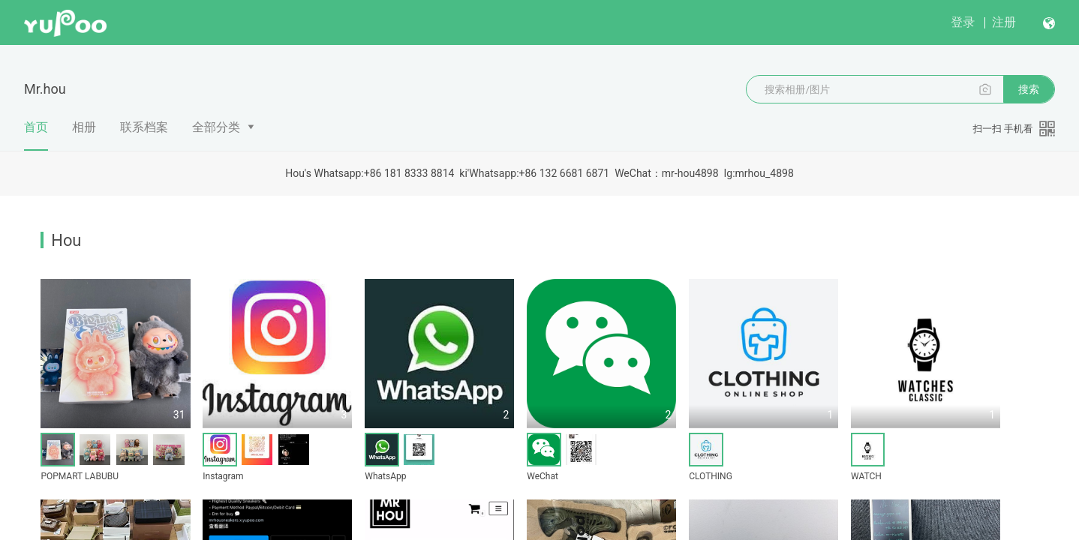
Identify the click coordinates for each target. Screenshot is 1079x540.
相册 (84, 127)
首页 (36, 135)
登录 (963, 22)
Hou (66, 240)
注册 (1004, 22)
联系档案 (144, 127)
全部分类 (216, 127)
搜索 (1028, 89)
